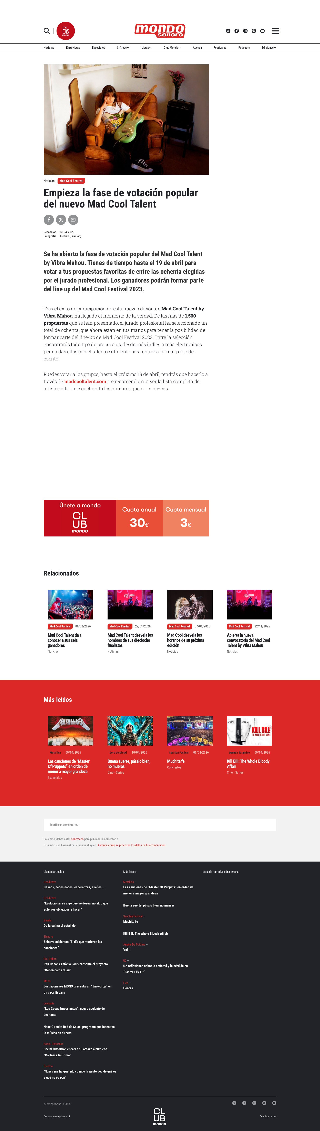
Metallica (55, 752)
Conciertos (174, 767)
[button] (65, 31)
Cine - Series (116, 772)
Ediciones (269, 47)
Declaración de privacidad (57, 1116)
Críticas (123, 47)
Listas (146, 47)
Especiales (98, 47)
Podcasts (244, 47)
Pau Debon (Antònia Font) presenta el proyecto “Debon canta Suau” (76, 967)
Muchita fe (175, 761)
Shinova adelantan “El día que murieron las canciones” (73, 945)
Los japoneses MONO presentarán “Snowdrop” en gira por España (77, 989)
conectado (77, 839)
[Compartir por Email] (73, 220)
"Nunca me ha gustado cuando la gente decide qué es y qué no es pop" (80, 1074)
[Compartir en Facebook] (49, 220)
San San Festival (179, 752)
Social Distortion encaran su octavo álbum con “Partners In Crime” (75, 1052)
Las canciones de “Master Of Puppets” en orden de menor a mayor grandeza (68, 766)
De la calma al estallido (60, 925)
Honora (128, 988)
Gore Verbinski (118, 752)
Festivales (220, 47)
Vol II (127, 950)
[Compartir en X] (61, 220)
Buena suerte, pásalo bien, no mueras (149, 905)
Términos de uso (268, 1116)
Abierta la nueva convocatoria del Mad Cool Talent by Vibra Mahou (248, 640)
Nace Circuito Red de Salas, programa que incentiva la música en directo (79, 1030)
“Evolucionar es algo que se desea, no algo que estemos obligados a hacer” (76, 906)
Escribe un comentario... (64, 825)
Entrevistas (73, 47)
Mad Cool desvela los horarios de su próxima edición (185, 640)
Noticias (49, 47)
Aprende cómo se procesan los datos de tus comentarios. (131, 845)
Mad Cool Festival (71, 181)
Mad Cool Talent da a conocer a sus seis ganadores (64, 640)
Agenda (197, 47)
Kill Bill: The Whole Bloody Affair (145, 933)
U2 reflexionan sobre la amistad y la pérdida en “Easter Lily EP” (155, 969)
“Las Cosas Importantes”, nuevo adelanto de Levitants (74, 1011)
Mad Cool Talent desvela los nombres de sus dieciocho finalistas (130, 640)
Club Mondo (172, 47)
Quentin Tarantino (239, 752)
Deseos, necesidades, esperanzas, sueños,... (75, 887)
